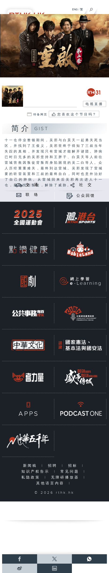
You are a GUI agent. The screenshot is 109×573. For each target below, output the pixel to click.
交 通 (32, 185)
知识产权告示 (36, 472)
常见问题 (70, 472)
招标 (74, 466)
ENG (75, 9)
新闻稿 (31, 466)
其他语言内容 (51, 483)
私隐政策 (31, 477)
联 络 (32, 195)
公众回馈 (85, 196)
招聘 (53, 466)
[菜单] (102, 8)
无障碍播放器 (66, 477)
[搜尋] (91, 8)
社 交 (85, 185)
